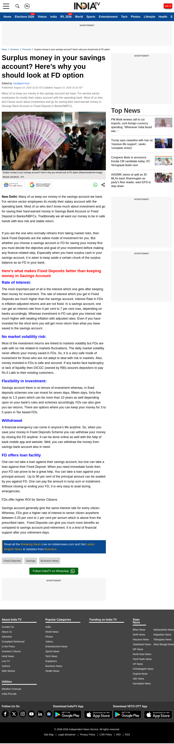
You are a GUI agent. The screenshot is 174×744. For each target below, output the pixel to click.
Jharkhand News (142, 644)
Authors (6, 666)
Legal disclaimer (67, 734)
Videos (42, 16)
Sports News (52, 651)
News (4, 49)
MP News (138, 649)
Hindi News (8, 656)
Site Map (48, 734)
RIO (118, 734)
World (79, 16)
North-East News (142, 654)
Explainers (51, 661)
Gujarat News (140, 673)
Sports (90, 16)
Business (14, 49)
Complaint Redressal (13, 641)
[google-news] (48, 713)
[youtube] (31, 713)
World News (52, 631)
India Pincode (9, 693)
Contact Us (8, 626)
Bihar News (139, 629)
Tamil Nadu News (142, 659)
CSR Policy (106, 734)
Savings (30, 560)
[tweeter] (13, 713)
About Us (7, 631)
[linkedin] (40, 713)
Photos (135, 16)
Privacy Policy (87, 734)
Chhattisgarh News (143, 668)
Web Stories (8, 671)
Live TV (6, 661)
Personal (27, 49)
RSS (127, 734)
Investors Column (11, 651)
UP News (138, 664)
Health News (52, 671)
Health (163, 16)
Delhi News (139, 634)
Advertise (7, 636)
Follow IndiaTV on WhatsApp (54, 571)
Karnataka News (142, 683)
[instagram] (22, 713)
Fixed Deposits (12, 560)
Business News (50, 560)
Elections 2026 (24, 16)
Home (7, 16)
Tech (124, 16)
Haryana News (141, 639)
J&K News (138, 678)
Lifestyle (149, 16)
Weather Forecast (11, 689)
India (53, 16)
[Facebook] (5, 713)
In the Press (8, 646)
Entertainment (108, 16)
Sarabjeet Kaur (21, 83)
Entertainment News (56, 646)
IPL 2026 (66, 16)
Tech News (51, 656)
